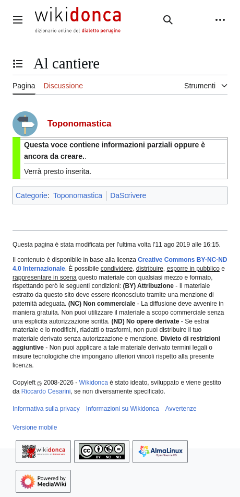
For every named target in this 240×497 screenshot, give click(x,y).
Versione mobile (35, 427)
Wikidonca (93, 382)
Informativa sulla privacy (46, 408)
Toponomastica (77, 195)
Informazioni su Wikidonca (122, 408)
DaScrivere (128, 195)
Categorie (31, 195)
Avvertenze (181, 408)
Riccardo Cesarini (46, 391)
